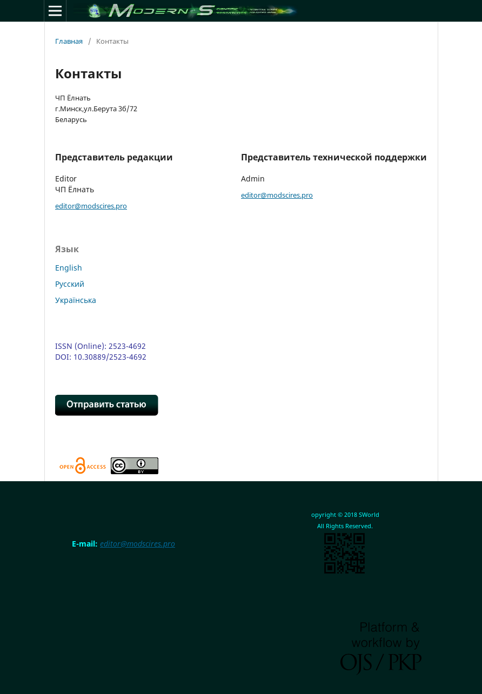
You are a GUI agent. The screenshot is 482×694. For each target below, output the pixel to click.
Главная (69, 41)
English (68, 267)
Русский (69, 284)
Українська (75, 300)
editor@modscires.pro (91, 206)
